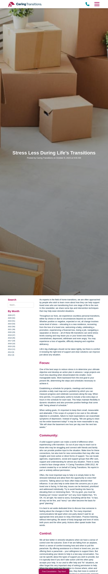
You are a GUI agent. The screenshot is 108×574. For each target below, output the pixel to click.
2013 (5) (11, 352)
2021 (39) (11, 329)
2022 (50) (11, 326)
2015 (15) (11, 346)
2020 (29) (11, 332)
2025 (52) (11, 318)
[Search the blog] (21, 305)
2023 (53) (11, 324)
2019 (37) (11, 335)
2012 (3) (11, 355)
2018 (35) (11, 338)
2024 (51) (11, 321)
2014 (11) (11, 349)
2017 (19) (11, 341)
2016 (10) (11, 343)
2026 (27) (11, 315)
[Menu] (96, 4)
